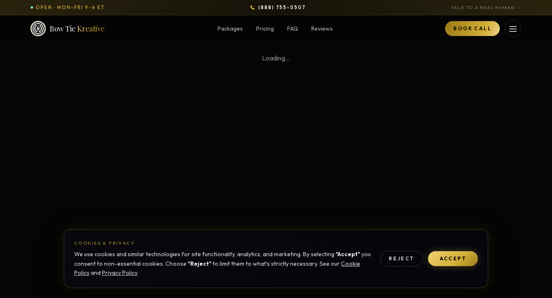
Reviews (322, 28)
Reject (401, 258)
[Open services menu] (513, 28)
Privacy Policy (119, 272)
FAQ (292, 28)
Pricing (265, 28)
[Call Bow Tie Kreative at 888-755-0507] (278, 7)
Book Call (472, 28)
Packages (230, 28)
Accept (453, 258)
